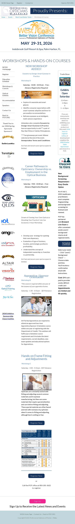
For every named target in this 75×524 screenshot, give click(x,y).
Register (19, 3)
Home (3, 17)
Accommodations (8, 100)
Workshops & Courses (7, 87)
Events (10, 17)
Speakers (5, 105)
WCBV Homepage (6, 68)
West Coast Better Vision (23, 17)
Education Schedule (6, 80)
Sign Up (37, 501)
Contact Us (29, 3)
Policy (55, 518)
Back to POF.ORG (67, 3)
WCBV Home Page (8, 3)
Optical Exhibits (5, 94)
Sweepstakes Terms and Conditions (35, 140)
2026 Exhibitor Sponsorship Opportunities (8, 316)
